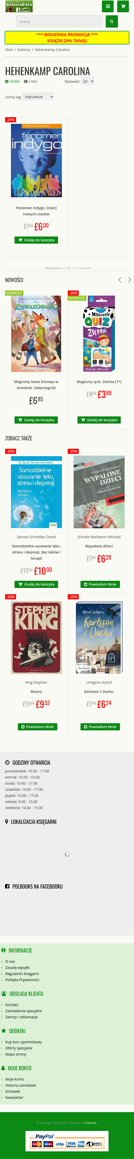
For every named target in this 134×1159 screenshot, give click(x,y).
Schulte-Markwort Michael (98, 536)
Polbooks (91, 1123)
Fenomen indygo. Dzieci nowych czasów (36, 210)
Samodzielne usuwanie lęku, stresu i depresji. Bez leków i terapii (36, 552)
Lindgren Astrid (99, 682)
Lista (30, 81)
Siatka (12, 81)
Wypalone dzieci (99, 546)
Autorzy (23, 49)
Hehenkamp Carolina (52, 49)
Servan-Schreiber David (36, 536)
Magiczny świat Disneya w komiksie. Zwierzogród (36, 384)
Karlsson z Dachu (99, 691)
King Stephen (36, 682)
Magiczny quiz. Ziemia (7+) (99, 381)
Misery (36, 691)
